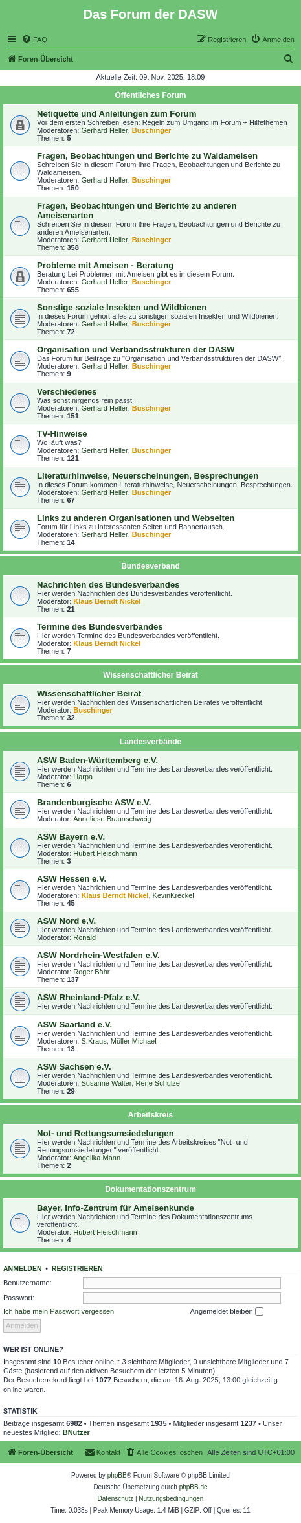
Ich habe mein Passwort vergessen (58, 1311)
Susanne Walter (107, 1083)
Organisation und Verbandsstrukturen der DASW (136, 349)
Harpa (83, 777)
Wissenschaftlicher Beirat (150, 675)
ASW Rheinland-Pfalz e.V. (88, 997)
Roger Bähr (91, 972)
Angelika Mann (96, 1158)
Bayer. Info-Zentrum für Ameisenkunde (115, 1208)
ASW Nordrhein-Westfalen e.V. (98, 955)
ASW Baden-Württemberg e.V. (97, 760)
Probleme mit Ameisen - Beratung (105, 265)
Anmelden (22, 1268)
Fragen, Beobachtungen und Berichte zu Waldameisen (147, 156)
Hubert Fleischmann (105, 853)
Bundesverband (150, 566)
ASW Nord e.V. (66, 921)
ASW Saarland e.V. (74, 1024)
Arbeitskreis (150, 1114)
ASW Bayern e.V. (71, 837)
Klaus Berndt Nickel (106, 601)
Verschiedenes (66, 391)
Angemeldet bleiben (226, 1311)
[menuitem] (34, 39)
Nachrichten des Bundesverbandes (108, 585)
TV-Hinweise (62, 434)
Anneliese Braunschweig (112, 819)
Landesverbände (150, 741)
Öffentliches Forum (150, 95)
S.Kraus (94, 1041)
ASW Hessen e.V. (71, 879)
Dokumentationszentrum (150, 1189)
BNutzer (76, 1432)
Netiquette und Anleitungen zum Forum (116, 114)
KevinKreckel (173, 895)
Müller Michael (134, 1041)
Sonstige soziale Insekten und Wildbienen (121, 307)
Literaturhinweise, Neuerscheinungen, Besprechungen (147, 476)
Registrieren (77, 1268)
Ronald (84, 937)
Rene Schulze (157, 1083)
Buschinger (152, 130)
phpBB (117, 1475)
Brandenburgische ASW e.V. (94, 802)
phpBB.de (193, 1487)
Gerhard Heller (105, 130)
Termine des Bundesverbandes (100, 627)
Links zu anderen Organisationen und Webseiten (135, 518)
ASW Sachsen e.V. (74, 1066)
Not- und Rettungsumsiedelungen (105, 1133)
